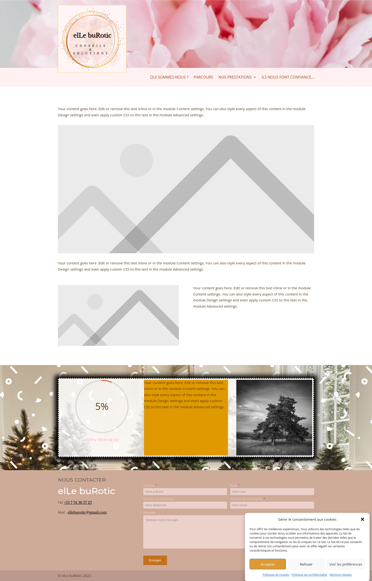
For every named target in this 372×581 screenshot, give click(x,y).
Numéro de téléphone (158, 499)
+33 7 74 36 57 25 (78, 502)
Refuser (306, 570)
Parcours (203, 77)
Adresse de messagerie (247, 499)
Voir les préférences (345, 570)
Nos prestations (235, 77)
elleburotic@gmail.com (87, 512)
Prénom (150, 485)
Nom (235, 485)
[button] (362, 526)
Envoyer (155, 560)
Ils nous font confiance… (288, 77)
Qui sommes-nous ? (169, 77)
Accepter (267, 570)
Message (149, 513)
